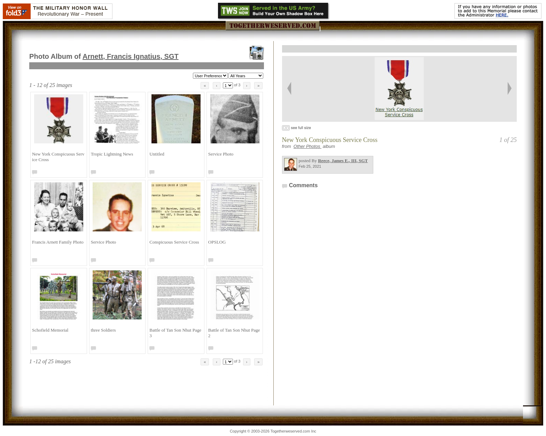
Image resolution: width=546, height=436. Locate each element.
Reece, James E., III (343, 160)
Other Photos (307, 146)
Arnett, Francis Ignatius (131, 56)
